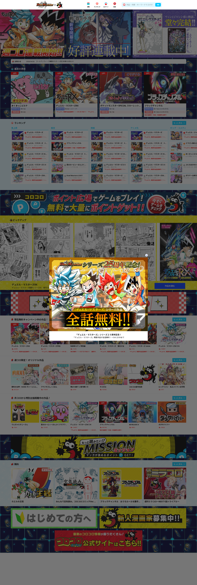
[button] (88, 5)
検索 (158, 5)
